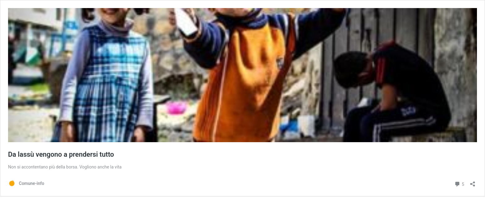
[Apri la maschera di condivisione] (472, 182)
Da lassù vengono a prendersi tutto (61, 154)
